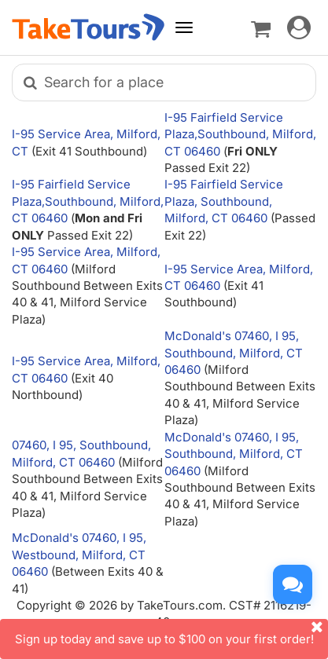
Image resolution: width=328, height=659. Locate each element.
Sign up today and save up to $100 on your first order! (172, 632)
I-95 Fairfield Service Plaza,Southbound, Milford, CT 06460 (240, 134)
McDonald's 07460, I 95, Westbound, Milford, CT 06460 (79, 554)
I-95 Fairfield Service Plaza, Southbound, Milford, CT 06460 (223, 201)
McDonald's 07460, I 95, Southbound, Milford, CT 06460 (233, 352)
